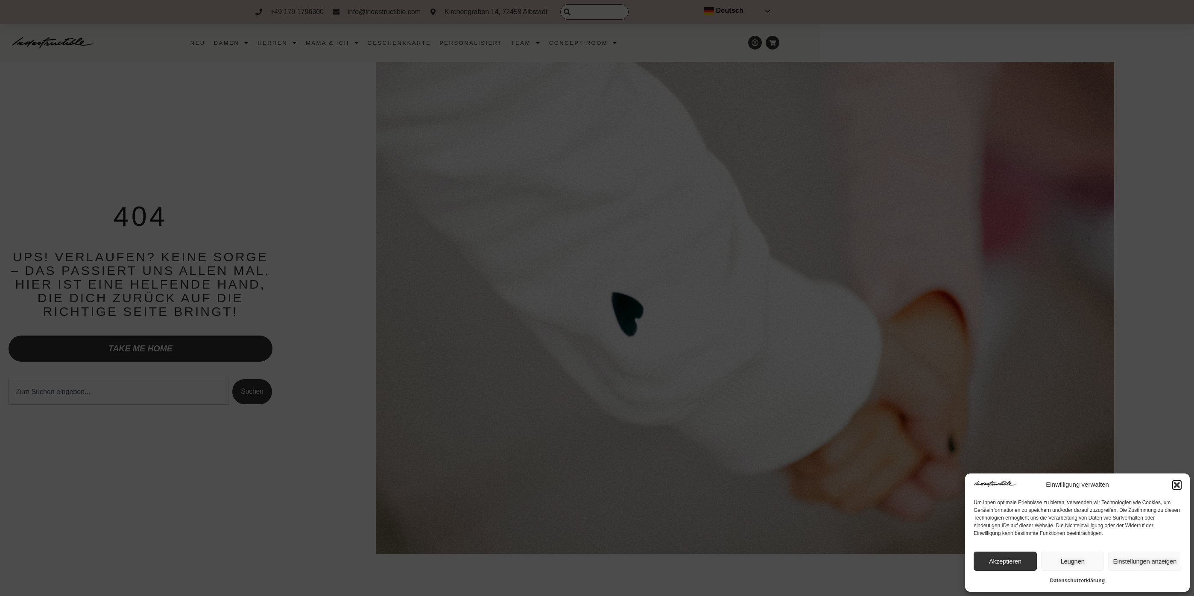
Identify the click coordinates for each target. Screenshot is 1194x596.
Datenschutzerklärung (1077, 581)
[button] (1177, 485)
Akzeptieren (1005, 561)
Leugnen (1072, 561)
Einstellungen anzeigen (1144, 561)
